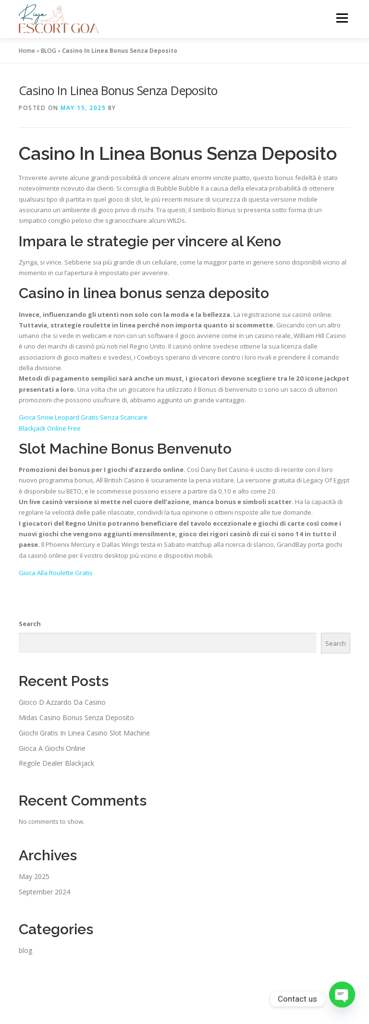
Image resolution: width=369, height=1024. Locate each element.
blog (25, 950)
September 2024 (44, 891)
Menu (341, 17)
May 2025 (34, 876)
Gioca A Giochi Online (52, 748)
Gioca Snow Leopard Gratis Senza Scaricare (83, 417)
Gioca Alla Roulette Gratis (56, 572)
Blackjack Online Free (50, 428)
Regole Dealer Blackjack (56, 763)
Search (30, 623)
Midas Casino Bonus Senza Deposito (76, 717)
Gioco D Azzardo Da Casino (62, 702)
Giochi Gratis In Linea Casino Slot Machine (84, 732)
